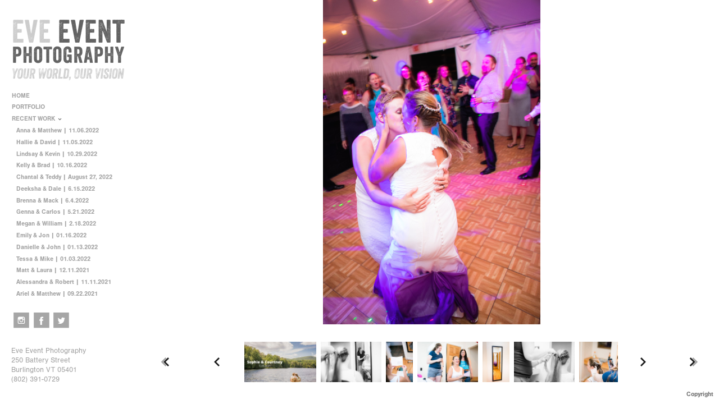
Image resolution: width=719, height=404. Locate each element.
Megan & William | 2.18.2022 (56, 223)
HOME (21, 95)
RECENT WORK (37, 118)
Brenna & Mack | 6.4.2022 (52, 200)
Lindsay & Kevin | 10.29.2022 (56, 154)
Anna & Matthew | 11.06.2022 (57, 130)
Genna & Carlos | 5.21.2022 (55, 211)
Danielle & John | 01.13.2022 (57, 247)
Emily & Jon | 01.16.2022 (51, 235)
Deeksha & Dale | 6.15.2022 (55, 188)
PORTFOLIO (32, 107)
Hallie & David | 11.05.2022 (54, 142)
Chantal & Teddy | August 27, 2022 (64, 177)
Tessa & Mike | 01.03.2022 (53, 259)
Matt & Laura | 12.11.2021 (52, 270)
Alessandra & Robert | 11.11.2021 (63, 282)
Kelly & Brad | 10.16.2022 (51, 165)
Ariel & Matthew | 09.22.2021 (57, 293)
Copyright (699, 394)
